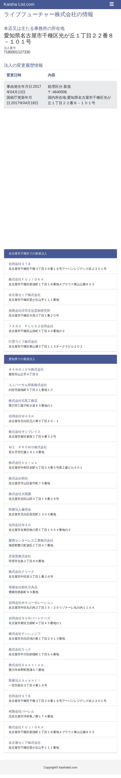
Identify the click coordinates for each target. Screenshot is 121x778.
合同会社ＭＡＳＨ (21, 416)
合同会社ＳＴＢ (20, 264)
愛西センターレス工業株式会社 (31, 540)
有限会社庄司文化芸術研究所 (29, 310)
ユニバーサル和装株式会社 (28, 385)
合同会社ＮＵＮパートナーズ (29, 618)
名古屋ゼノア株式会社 (25, 295)
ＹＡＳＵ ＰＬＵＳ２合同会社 (31, 326)
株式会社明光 (18, 478)
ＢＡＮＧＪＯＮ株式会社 (26, 369)
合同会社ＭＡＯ (20, 525)
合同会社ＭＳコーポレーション (31, 602)
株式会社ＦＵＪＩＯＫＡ (26, 279)
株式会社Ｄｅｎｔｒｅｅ (26, 665)
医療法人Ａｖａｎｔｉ (25, 680)
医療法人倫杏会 (20, 509)
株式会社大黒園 (20, 494)
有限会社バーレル (21, 711)
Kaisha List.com (19, 4)
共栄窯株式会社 (20, 556)
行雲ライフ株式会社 (23, 341)
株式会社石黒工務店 (23, 400)
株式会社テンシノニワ (25, 633)
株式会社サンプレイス (25, 431)
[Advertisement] (60, 144)
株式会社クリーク (21, 571)
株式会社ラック (20, 649)
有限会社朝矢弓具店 (23, 587)
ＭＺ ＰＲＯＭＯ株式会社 (28, 447)
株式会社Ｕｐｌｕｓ (23, 462)
